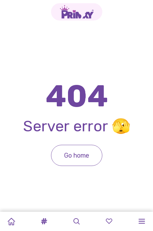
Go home (76, 155)
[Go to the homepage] (76, 12)
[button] (44, 221)
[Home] (11, 221)
